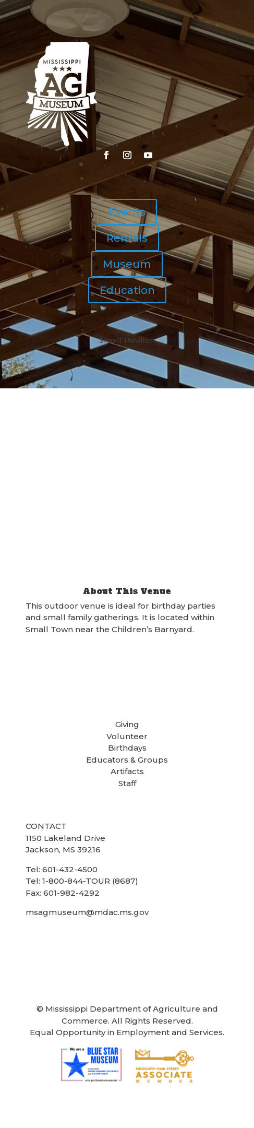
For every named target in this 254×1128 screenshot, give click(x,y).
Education (127, 290)
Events (127, 212)
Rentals (127, 238)
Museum (127, 264)
